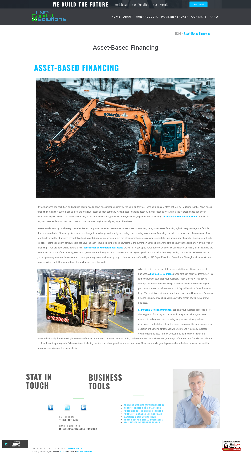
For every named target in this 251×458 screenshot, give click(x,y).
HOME (116, 17)
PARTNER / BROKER (174, 17)
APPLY (214, 17)
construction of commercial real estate (103, 247)
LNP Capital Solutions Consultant (181, 216)
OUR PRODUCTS (147, 17)
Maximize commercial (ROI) (153, 416)
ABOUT (128, 17)
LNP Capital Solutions (161, 274)
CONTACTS (199, 17)
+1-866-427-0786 (82, 419)
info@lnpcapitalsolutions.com (92, 428)
